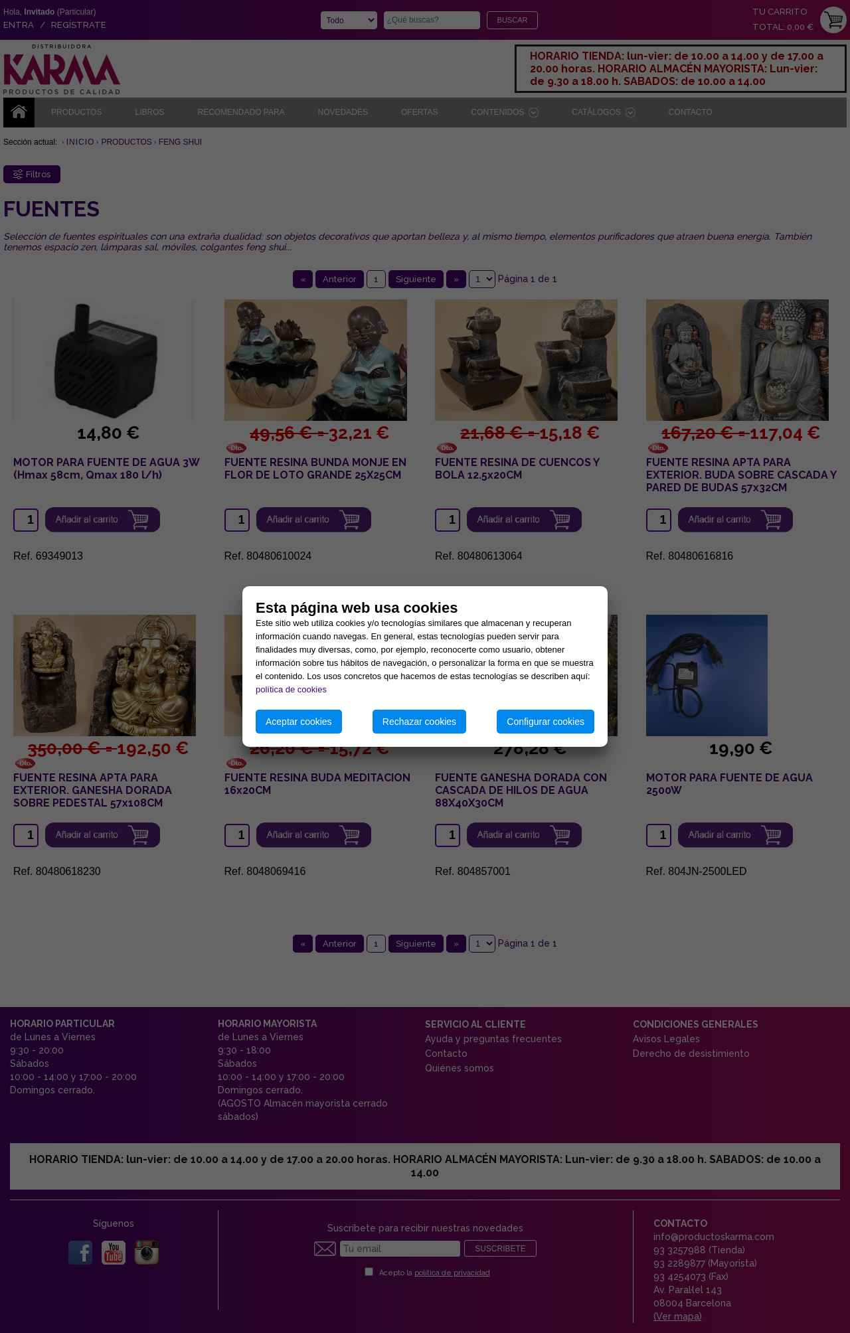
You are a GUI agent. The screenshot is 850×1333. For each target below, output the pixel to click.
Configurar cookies (545, 721)
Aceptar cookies (299, 721)
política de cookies (291, 689)
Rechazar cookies (419, 721)
